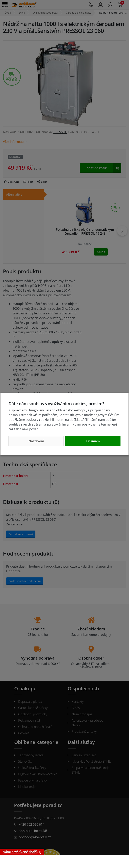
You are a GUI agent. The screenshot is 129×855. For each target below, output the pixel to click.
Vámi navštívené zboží (20, 852)
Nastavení (36, 441)
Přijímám (93, 441)
